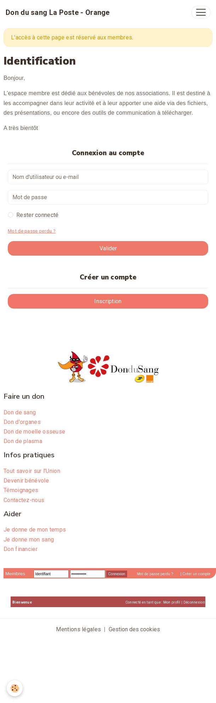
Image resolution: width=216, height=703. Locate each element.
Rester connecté (37, 215)
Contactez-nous (24, 500)
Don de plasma (23, 441)
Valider (108, 248)
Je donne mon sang (29, 539)
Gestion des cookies (134, 629)
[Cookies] (15, 688)
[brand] (58, 12)
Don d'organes (22, 422)
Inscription (107, 301)
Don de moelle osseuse (34, 431)
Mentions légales (78, 629)
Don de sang (20, 412)
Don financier (21, 549)
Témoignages (21, 490)
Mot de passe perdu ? (32, 231)
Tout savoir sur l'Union (32, 471)
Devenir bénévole (26, 480)
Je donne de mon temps (35, 529)
